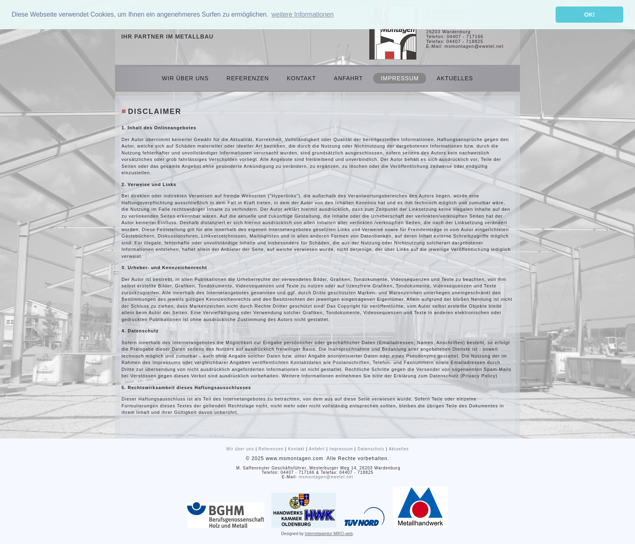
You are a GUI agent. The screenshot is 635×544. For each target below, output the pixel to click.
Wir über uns (185, 78)
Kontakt (301, 78)
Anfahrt (348, 78)
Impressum (400, 78)
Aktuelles (455, 78)
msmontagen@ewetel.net (326, 477)
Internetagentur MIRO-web (329, 533)
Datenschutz (371, 449)
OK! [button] (589, 14)
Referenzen (247, 78)
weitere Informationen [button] (302, 14)
